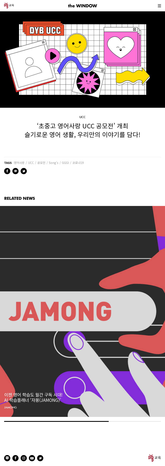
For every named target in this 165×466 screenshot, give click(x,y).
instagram (24, 458)
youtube (32, 458)
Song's (53, 163)
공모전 (41, 163)
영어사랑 (19, 163)
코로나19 (78, 163)
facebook (7, 171)
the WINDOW (82, 5)
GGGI (65, 163)
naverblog (7, 458)
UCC (31, 163)
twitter (24, 171)
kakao (15, 171)
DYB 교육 (9, 5)
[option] (82, 311)
